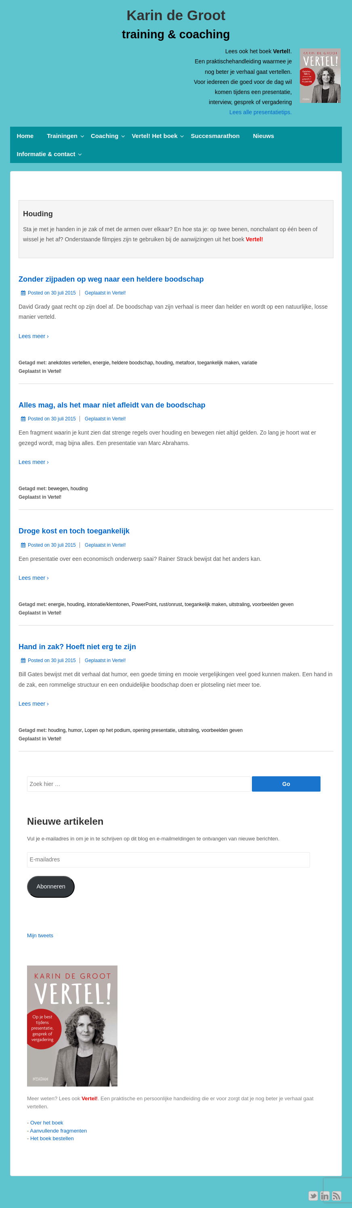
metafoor (185, 363)
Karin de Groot (175, 15)
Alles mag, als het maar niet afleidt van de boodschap (112, 405)
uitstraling (239, 604)
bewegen (58, 488)
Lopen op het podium (107, 730)
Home (25, 135)
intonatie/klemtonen (108, 604)
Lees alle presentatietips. (260, 112)
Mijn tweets (40, 935)
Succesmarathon (215, 135)
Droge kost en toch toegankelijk (74, 531)
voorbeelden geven (272, 604)
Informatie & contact (46, 153)
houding (164, 363)
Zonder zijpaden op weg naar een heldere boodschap (111, 279)
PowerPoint (144, 604)
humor (75, 730)
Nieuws (263, 135)
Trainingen (62, 135)
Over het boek (46, 1123)
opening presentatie (154, 730)
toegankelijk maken (218, 363)
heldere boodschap (132, 363)
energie (101, 363)
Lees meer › (34, 336)
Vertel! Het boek (154, 135)
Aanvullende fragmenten (58, 1131)
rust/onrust (170, 604)
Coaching (104, 135)
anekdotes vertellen (69, 363)
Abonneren (50, 886)
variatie (249, 363)
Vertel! (119, 293)
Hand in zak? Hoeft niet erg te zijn (77, 647)
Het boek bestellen (52, 1138)
